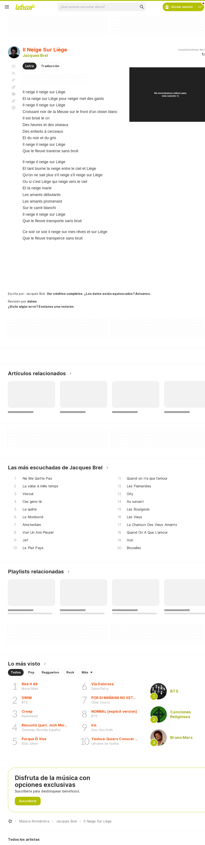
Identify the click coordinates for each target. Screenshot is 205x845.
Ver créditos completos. (65, 293)
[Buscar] (141, 7)
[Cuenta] (200, 7)
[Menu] (7, 7)
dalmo (32, 301)
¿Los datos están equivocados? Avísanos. (117, 293)
